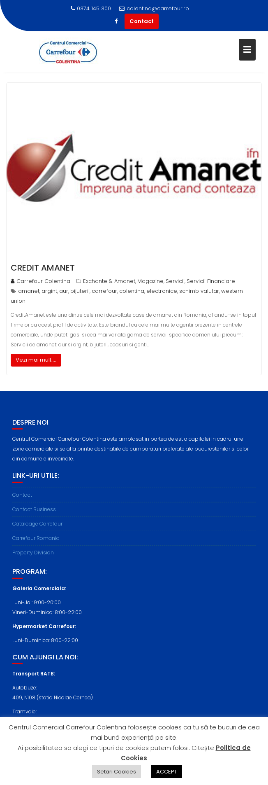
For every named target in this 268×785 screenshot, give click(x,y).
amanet (28, 291)
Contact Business (34, 512)
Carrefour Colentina (40, 281)
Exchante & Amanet (109, 281)
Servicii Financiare (211, 281)
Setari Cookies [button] (116, 772)
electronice (161, 291)
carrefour (104, 291)
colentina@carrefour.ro (154, 8)
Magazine (150, 281)
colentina (131, 291)
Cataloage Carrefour (37, 526)
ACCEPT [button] (166, 772)
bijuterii (80, 291)
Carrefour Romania (36, 540)
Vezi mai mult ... (36, 360)
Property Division (33, 555)
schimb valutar (199, 291)
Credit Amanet (43, 267)
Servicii (175, 281)
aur (63, 291)
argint (49, 291)
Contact (141, 21)
